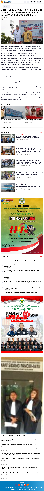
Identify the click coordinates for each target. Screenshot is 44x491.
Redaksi (5, 17)
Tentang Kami (6, 487)
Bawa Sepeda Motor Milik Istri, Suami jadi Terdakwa (14, 435)
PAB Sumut (6, 6)
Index (41, 104)
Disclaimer (33, 487)
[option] (11, 115)
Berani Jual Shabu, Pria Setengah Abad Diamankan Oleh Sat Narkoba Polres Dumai (20, 458)
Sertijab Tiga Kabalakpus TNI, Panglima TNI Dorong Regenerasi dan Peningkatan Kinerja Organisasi (11, 121)
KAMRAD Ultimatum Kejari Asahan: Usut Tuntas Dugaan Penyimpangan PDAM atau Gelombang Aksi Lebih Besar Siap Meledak (28, 162)
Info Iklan (17, 487)
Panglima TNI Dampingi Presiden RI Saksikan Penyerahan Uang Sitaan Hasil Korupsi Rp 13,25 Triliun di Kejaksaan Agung (32, 121)
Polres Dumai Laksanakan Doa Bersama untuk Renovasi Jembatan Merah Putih (19, 448)
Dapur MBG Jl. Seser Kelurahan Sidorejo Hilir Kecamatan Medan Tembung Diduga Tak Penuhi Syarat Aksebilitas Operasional (29, 186)
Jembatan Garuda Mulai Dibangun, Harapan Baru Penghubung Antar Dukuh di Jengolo (21, 472)
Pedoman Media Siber (25, 487)
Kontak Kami (39, 487)
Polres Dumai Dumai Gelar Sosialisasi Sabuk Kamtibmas (14, 463)
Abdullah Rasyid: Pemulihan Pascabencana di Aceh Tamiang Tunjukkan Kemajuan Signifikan (29, 174)
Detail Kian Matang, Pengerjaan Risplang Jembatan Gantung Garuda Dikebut (18, 444)
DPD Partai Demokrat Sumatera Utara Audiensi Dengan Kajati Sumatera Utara (28, 136)
